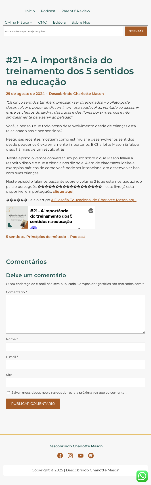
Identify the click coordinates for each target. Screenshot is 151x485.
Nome (12, 339)
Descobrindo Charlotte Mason (76, 94)
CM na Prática (17, 22)
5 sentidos (15, 237)
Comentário (16, 292)
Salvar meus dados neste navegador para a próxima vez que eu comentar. (68, 393)
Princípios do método (46, 237)
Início (30, 11)
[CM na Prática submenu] (31, 23)
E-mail (12, 357)
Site (9, 375)
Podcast (77, 237)
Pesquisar (135, 31)
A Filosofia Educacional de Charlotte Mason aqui (93, 200)
